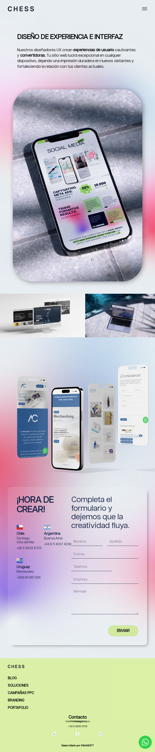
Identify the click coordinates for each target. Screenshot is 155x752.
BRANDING (16, 700)
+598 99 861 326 (29, 577)
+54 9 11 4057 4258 (57, 544)
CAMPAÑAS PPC (21, 693)
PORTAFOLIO (18, 708)
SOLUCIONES (18, 685)
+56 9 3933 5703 (29, 548)
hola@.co (77, 721)
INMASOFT (87, 745)
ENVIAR (123, 630)
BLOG (12, 678)
